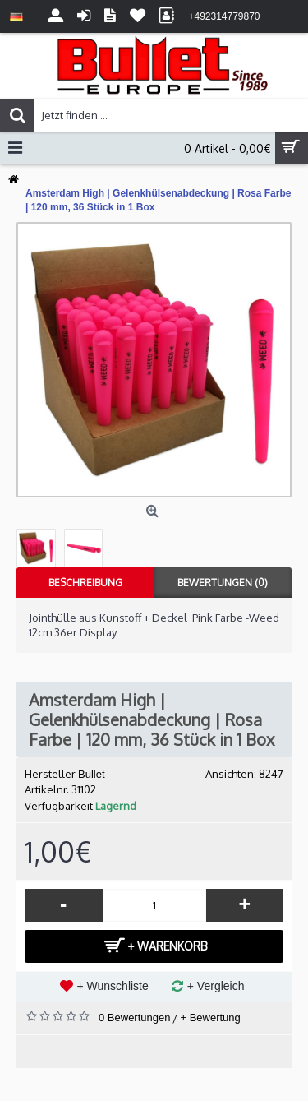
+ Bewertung (210, 1017)
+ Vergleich (216, 985)
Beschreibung (85, 582)
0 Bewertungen (134, 1017)
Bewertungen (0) (222, 582)
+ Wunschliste (113, 985)
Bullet (91, 774)
